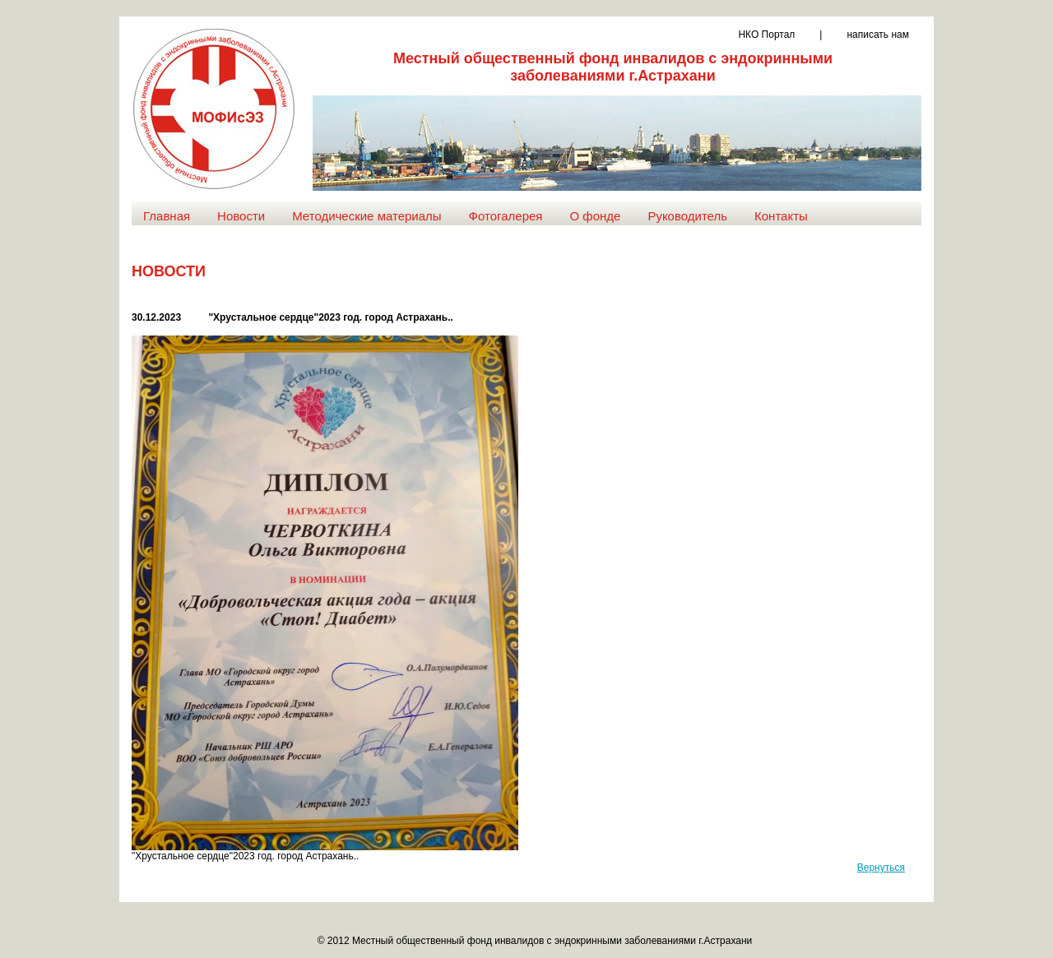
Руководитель (687, 216)
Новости (241, 216)
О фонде (594, 216)
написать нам (878, 34)
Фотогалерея (506, 216)
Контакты (781, 216)
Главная (166, 216)
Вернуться (881, 867)
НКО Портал (766, 34)
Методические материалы (366, 216)
